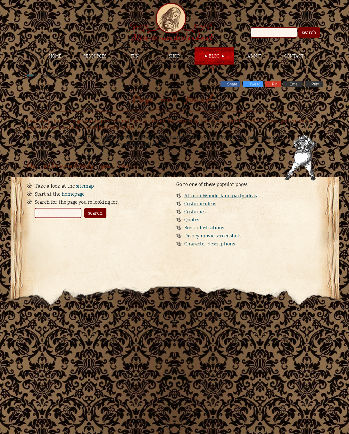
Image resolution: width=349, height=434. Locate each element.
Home (55, 56)
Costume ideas (200, 203)
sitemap (85, 186)
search (309, 32)
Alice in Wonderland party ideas (220, 195)
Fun (134, 56)
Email (294, 84)
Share (232, 84)
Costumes (194, 211)
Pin (274, 84)
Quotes (191, 219)
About (254, 56)
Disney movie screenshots (212, 235)
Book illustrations (204, 227)
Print (316, 84)
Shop (174, 56)
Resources (94, 56)
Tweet (254, 84)
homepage (73, 194)
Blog (214, 56)
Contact (293, 56)
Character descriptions (209, 243)
